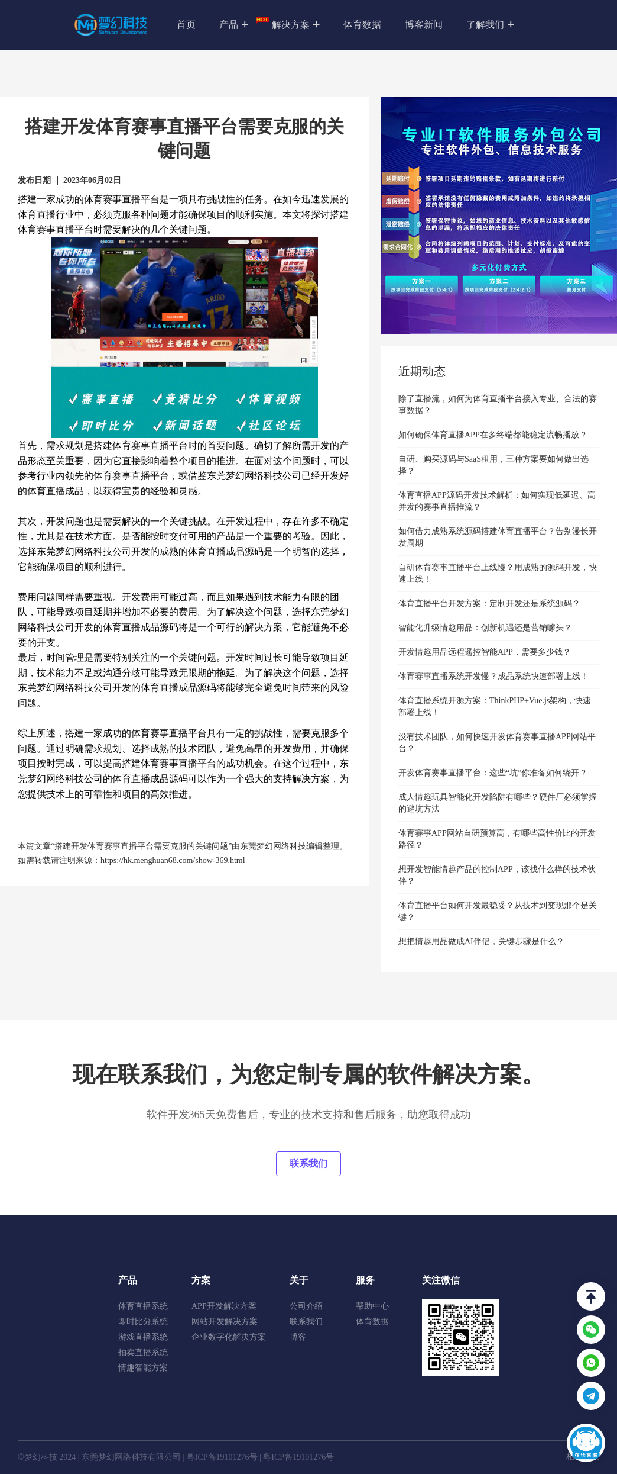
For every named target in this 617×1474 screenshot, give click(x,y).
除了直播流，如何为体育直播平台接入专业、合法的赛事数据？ (497, 404)
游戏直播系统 (143, 1337)
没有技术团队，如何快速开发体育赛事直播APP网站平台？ (497, 742)
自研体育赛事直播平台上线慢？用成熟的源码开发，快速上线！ (497, 573)
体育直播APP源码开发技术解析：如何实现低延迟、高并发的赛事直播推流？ (497, 501)
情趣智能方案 (143, 1367)
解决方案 (296, 25)
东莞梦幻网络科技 (273, 846)
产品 (239, 23)
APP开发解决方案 (223, 1306)
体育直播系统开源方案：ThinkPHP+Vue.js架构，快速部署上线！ (494, 706)
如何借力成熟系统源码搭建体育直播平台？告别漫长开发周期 (497, 537)
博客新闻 (424, 25)
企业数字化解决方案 (228, 1337)
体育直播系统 (143, 1306)
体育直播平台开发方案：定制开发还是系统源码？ (489, 603)
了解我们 (490, 25)
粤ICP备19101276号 (222, 1457)
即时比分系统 (143, 1321)
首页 (186, 25)
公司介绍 (306, 1306)
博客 (298, 1337)
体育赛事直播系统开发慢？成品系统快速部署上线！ (493, 676)
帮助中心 (372, 1306)
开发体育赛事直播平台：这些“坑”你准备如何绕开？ (492, 772)
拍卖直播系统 (143, 1352)
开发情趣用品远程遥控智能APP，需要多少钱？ (484, 652)
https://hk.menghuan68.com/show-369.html (172, 860)
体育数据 (362, 25)
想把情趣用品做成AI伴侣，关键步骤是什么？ (481, 941)
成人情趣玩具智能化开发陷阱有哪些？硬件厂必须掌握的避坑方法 (497, 803)
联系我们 (308, 1163)
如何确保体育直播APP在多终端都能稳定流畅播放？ (492, 434)
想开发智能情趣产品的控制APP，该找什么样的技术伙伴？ (497, 875)
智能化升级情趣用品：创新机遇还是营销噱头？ (485, 627)
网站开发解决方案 (224, 1321)
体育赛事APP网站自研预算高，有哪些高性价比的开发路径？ (497, 839)
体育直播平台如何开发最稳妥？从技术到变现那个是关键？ (497, 911)
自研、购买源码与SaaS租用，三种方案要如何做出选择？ (493, 465)
